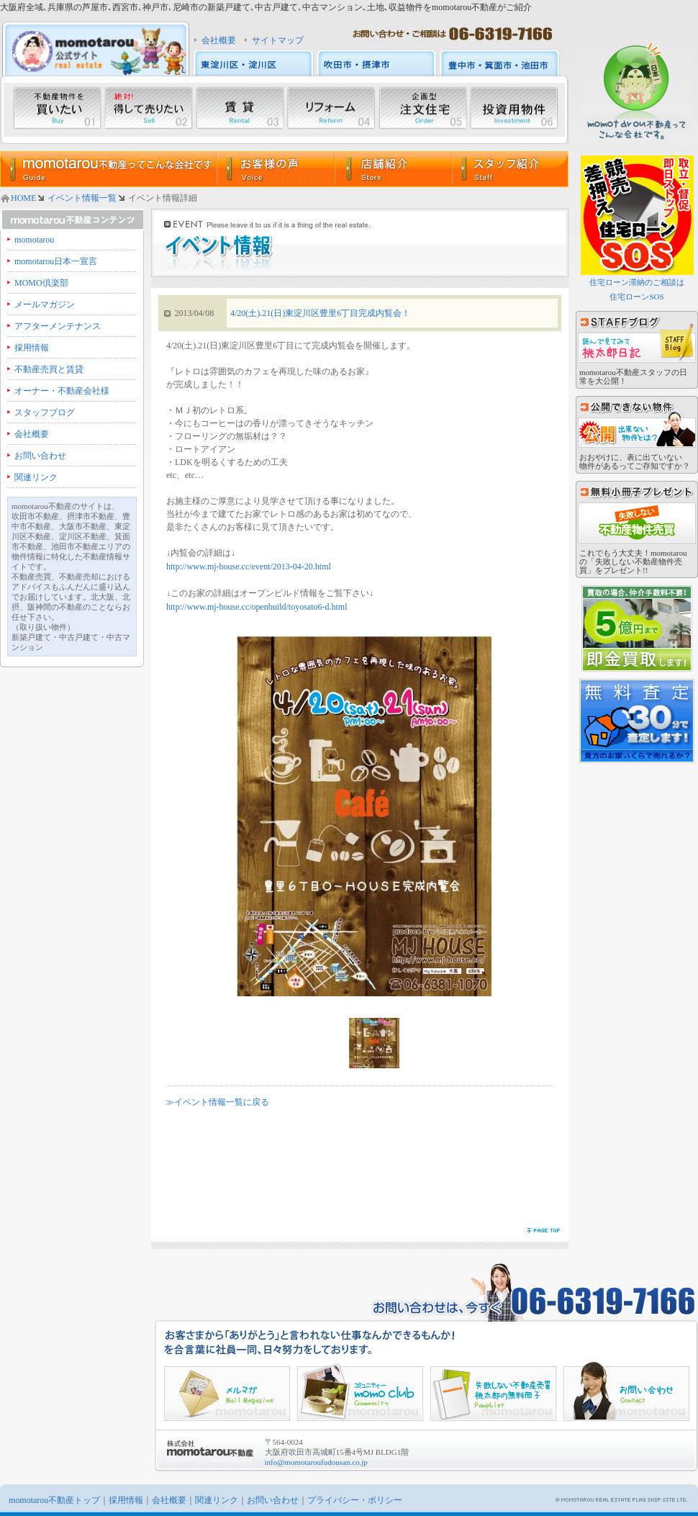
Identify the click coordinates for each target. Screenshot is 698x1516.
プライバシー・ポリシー (354, 1500)
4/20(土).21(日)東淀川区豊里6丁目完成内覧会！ (320, 313)
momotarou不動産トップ (54, 1500)
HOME (23, 198)
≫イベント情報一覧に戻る (217, 1102)
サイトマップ (278, 40)
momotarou (34, 240)
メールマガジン (44, 304)
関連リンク (36, 477)
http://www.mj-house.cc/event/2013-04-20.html (248, 566)
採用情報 (31, 348)
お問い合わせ (40, 456)
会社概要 (218, 40)
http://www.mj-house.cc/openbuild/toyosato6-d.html (257, 607)
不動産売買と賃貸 (48, 369)
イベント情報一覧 (82, 198)
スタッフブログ (44, 412)
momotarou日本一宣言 (55, 261)
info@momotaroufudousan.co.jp (316, 1462)
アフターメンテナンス (57, 326)
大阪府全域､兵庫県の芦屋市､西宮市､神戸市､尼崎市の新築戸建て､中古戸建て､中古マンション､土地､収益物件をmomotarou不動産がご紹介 (266, 7)
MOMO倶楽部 (41, 283)
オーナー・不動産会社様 (61, 391)
